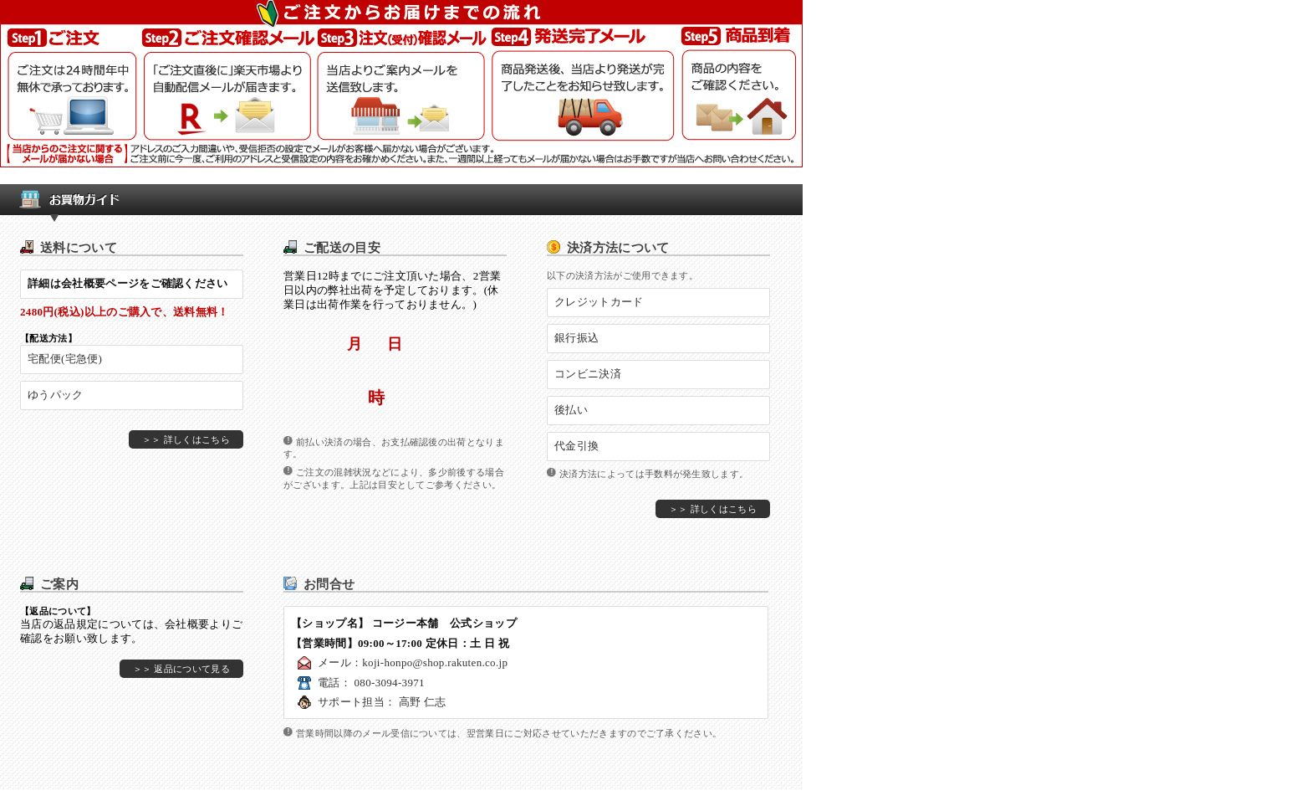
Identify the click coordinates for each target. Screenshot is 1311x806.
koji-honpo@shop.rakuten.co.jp (435, 662)
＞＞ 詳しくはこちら (186, 439)
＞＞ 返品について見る (181, 669)
